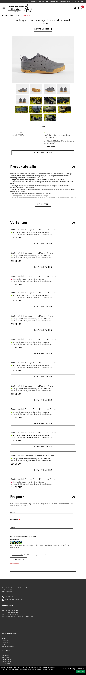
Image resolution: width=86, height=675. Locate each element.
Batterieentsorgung (8, 646)
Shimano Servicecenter (52, 1)
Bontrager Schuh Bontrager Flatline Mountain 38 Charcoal (34, 276)
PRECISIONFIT (6, 663)
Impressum (5, 640)
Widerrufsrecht (6, 661)
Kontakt (4, 638)
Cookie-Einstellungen (69, 669)
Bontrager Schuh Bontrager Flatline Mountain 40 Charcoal (34, 316)
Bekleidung (9, 15)
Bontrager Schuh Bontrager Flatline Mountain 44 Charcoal (34, 409)
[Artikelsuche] (75, 8)
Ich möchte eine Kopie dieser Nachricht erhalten (23, 536)
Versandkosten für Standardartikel (40, 234)
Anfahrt (77, 1)
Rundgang (63, 1)
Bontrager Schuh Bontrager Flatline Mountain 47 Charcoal (43, 22)
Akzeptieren (80, 672)
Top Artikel (5, 657)
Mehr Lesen (43, 204)
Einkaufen (70, 1)
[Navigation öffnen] (4, 7)
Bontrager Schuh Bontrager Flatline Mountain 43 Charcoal (34, 386)
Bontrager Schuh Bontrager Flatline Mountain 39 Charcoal (34, 293)
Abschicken (18, 560)
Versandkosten (6, 659)
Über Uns (41, 1)
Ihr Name (12, 512)
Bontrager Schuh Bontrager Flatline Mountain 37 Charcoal (34, 253)
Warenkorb (34, 1)
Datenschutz (6, 642)
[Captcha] (41, 551)
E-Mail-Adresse (14, 519)
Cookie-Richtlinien (47, 669)
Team (81, 1)
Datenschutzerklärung (18, 555)
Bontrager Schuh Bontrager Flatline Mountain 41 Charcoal (34, 339)
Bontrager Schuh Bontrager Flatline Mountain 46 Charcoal (34, 456)
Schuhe (16, 15)
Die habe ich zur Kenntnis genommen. (26, 555)
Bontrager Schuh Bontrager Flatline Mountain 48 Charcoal (34, 479)
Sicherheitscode (14, 539)
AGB (3, 644)
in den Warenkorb (43, 153)
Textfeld (12, 527)
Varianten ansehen (42, 29)
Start (28, 1)
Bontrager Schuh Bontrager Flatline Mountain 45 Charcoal (34, 432)
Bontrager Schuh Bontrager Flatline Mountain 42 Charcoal (34, 363)
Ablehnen (81, 669)
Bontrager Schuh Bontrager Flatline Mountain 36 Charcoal (34, 230)
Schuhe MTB (25, 15)
